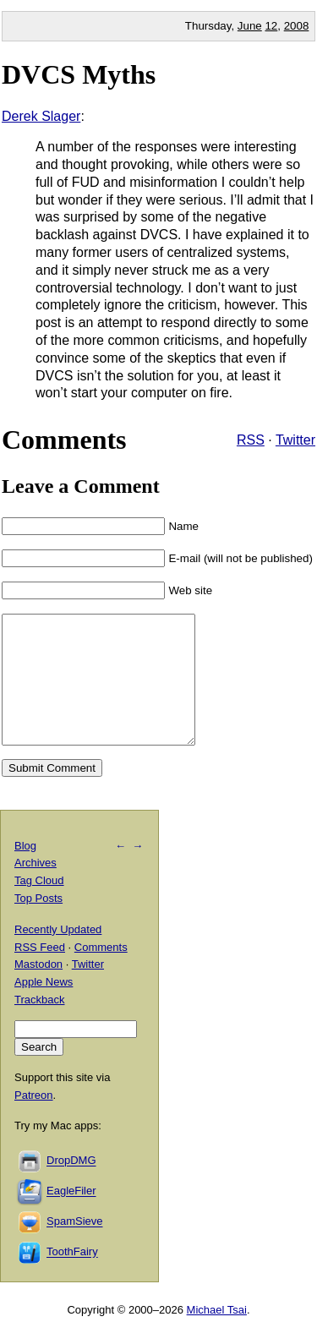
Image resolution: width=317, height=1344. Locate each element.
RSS (251, 440)
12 (271, 25)
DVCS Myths (79, 74)
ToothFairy (72, 1277)
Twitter (295, 440)
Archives (35, 888)
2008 (296, 25)
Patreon (33, 1120)
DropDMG (71, 1186)
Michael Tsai (217, 1335)
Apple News (43, 1007)
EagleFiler (71, 1216)
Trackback (39, 1025)
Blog (25, 871)
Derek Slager (41, 116)
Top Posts (38, 923)
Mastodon (38, 989)
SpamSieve (74, 1247)
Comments (101, 972)
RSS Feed (39, 972)
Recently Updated (57, 954)
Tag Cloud (39, 905)
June (250, 25)
